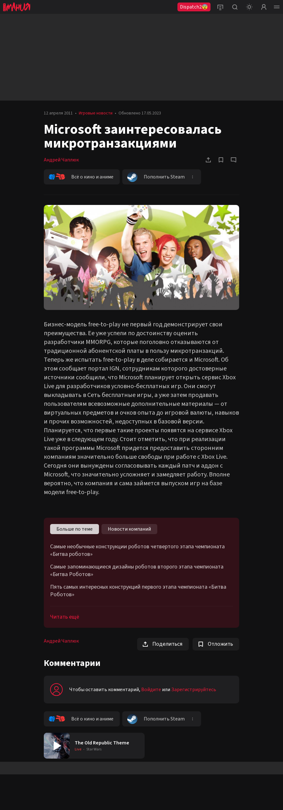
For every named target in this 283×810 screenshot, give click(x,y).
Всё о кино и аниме (81, 177)
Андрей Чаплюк (61, 160)
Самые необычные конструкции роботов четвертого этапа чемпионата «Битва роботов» (137, 550)
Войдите (151, 689)
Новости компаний (129, 529)
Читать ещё (64, 617)
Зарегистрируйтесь (193, 689)
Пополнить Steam (156, 177)
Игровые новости (96, 113)
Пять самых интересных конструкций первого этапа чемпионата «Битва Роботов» (138, 590)
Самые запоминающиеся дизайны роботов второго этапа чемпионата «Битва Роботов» (136, 570)
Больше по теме (74, 529)
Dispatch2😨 (194, 6)
